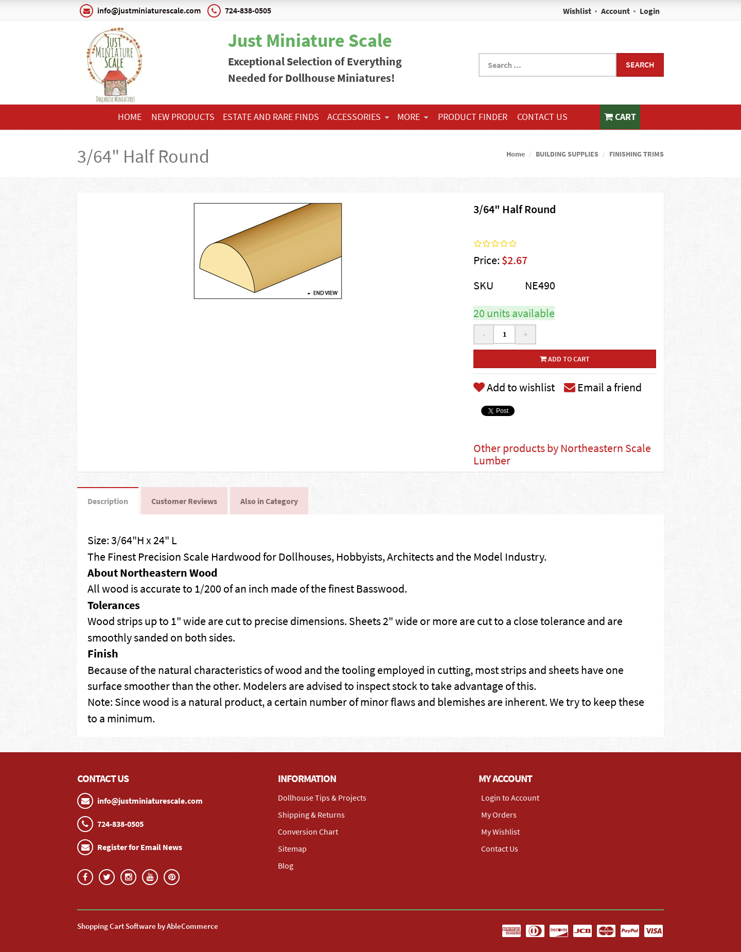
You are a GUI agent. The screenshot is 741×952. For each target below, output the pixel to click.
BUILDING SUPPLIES (567, 154)
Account (615, 11)
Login (650, 11)
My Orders (499, 814)
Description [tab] (107, 501)
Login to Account (510, 797)
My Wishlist (500, 831)
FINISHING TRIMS (636, 154)
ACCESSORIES (358, 117)
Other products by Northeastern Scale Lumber (562, 454)
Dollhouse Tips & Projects (322, 797)
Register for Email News (139, 847)
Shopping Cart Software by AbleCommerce (147, 926)
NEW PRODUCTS (183, 117)
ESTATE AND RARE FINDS (271, 117)
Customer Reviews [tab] (184, 501)
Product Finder (472, 117)
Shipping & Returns (311, 814)
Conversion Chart (308, 831)
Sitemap (292, 848)
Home (130, 117)
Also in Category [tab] (269, 501)
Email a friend (603, 387)
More (412, 117)
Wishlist (577, 11)
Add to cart (565, 359)
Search (640, 64)
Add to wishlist (514, 387)
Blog (285, 865)
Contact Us (542, 117)
